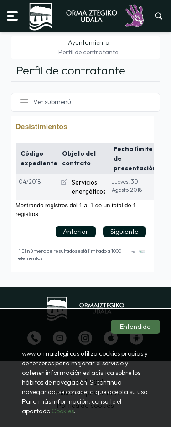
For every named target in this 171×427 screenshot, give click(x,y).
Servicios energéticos (89, 186)
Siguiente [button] (124, 231)
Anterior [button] (75, 231)
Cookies (63, 411)
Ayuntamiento (88, 42)
